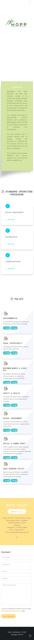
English (6, 328)
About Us (17, 86)
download (11, 219)
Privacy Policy (5, 611)
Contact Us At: (17, 512)
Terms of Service (16, 611)
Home (10, 632)
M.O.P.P (20, 635)
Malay (14, 328)
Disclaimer (16, 632)
